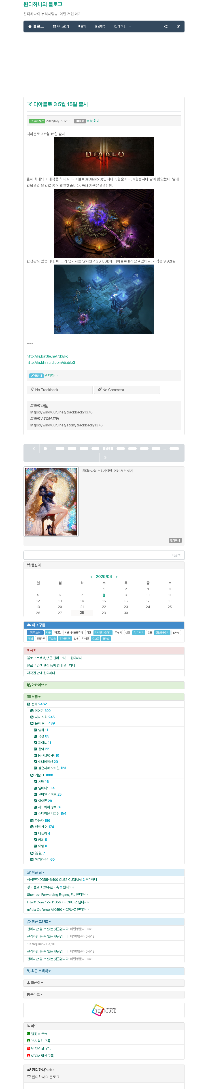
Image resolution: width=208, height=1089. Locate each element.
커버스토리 (61, 26)
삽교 (127, 627)
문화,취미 (93, 121)
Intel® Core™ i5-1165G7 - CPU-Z (52, 897)
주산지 (118, 627)
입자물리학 (64, 633)
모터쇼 (106, 633)
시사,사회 (45, 712)
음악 (43, 744)
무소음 (52, 633)
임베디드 (46, 783)
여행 (42, 841)
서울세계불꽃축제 (74, 627)
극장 (43, 731)
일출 (149, 627)
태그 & (123, 26)
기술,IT (44, 770)
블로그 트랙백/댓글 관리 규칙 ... (48, 653)
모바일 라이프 (50, 789)
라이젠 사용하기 (103, 627)
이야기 (43, 705)
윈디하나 (51, 375)
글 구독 (39, 1028)
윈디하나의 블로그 (42, 4)
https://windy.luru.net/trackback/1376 (61, 412)
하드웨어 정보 (49, 802)
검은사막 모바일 (52, 763)
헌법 (30, 633)
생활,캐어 (44, 822)
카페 (42, 835)
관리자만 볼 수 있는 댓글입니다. (48, 924)
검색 (176, 550)
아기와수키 (45, 854)
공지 (82, 26)
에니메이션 (48, 757)
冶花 (40, 848)
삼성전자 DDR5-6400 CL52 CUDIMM (54, 875)
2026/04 (104, 571)
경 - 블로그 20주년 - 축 (43, 882)
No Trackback (44, 390)
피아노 (44, 737)
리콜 (48, 627)
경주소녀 (35, 627)
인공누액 (40, 633)
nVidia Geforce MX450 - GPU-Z (51, 905)
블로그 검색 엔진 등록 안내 (45, 660)
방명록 (100, 26)
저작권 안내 (34, 668)
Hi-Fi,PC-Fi (48, 750)
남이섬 (176, 627)
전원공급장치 (162, 627)
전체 (39, 699)
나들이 (44, 828)
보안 (76, 633)
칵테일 (85, 633)
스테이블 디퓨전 (52, 808)
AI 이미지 (139, 627)
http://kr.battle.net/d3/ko (47, 356)
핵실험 (57, 627)
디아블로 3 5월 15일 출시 (57, 104)
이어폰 (45, 796)
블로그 (36, 26)
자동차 (42, 815)
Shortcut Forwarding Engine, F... (51, 890)
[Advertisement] (104, 67)
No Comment (111, 390)
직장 (89, 627)
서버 (43, 777)
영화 (43, 725)
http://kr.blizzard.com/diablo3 (51, 362)
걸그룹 (95, 633)
